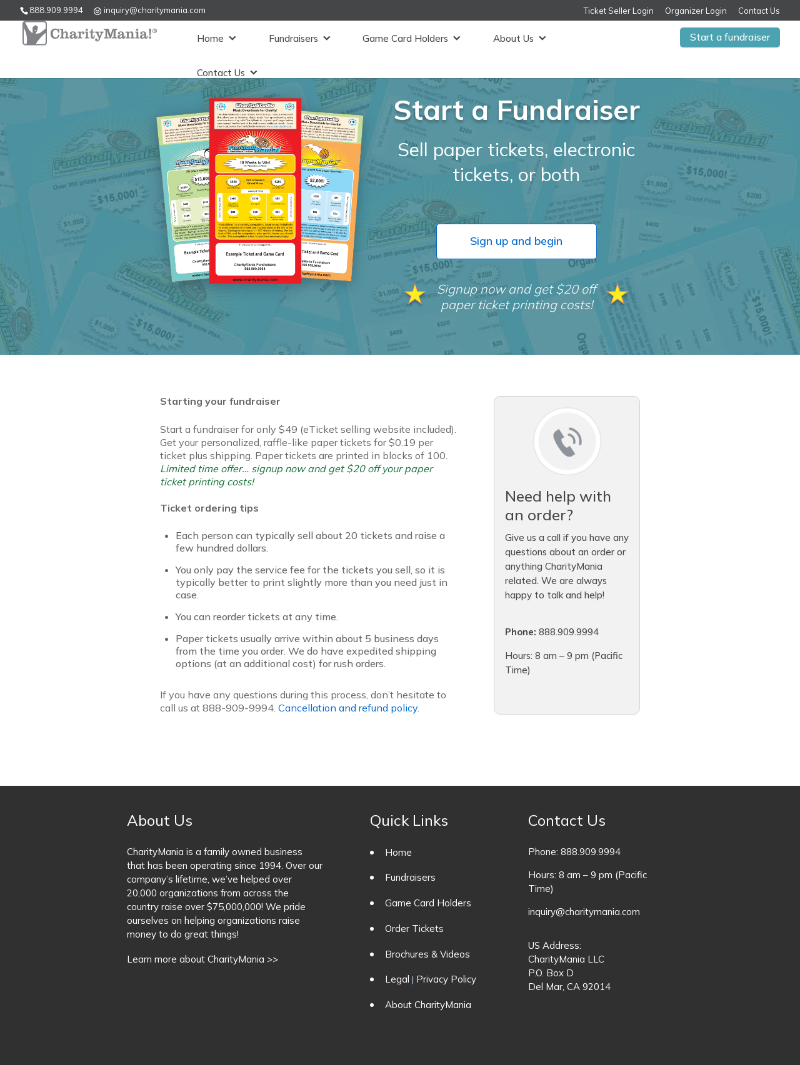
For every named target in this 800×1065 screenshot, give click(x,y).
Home (205, 37)
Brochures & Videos (427, 954)
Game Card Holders (400, 37)
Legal (397, 979)
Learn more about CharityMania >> (202, 959)
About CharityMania (428, 1005)
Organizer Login (696, 11)
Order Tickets (414, 928)
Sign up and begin (516, 241)
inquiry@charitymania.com (584, 912)
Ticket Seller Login (619, 11)
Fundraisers (288, 37)
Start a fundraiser (730, 37)
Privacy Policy (446, 979)
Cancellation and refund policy (348, 707)
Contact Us (759, 11)
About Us (508, 37)
